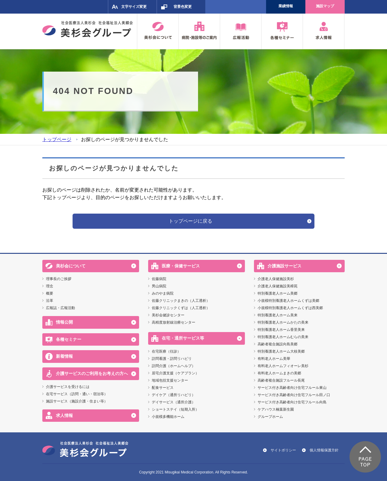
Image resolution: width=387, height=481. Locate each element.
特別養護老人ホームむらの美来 (283, 337)
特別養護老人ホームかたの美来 (283, 322)
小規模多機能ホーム (168, 417)
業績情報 (285, 6)
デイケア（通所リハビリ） (173, 395)
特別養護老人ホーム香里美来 (281, 330)
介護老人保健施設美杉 (276, 279)
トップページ (56, 139)
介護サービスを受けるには (67, 387)
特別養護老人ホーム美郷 (278, 293)
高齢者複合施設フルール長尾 (281, 380)
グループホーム (270, 417)
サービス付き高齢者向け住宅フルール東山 (292, 388)
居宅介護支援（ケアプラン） (175, 373)
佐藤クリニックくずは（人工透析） (181, 308)
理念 (49, 286)
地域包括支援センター (170, 380)
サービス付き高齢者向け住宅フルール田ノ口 (294, 395)
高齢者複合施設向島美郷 (278, 344)
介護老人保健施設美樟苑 (278, 286)
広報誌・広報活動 (60, 308)
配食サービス (163, 388)
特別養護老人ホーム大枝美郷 (281, 351)
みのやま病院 (163, 293)
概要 (49, 293)
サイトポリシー (283, 450)
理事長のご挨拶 (58, 279)
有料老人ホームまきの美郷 (279, 373)
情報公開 (64, 322)
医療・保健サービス (181, 265)
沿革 (49, 301)
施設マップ (325, 6)
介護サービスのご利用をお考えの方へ (92, 373)
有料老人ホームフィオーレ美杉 (283, 366)
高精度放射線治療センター (173, 322)
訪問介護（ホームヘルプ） (173, 366)
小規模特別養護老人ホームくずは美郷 (288, 301)
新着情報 (64, 356)
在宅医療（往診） (166, 351)
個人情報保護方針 (324, 450)
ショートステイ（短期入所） (175, 409)
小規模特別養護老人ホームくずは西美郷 (290, 308)
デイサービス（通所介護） (173, 402)
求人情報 (64, 415)
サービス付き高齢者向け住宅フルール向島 (292, 402)
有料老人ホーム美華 (274, 359)
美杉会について (71, 265)
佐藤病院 (159, 279)
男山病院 (159, 286)
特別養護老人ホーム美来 (278, 315)
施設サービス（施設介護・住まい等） (77, 401)
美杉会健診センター (168, 315)
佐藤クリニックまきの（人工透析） (181, 301)
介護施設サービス (284, 265)
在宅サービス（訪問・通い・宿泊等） (77, 394)
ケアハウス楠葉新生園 (276, 409)
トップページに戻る (190, 221)
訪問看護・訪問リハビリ (172, 359)
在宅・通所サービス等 (183, 338)
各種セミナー (68, 339)
